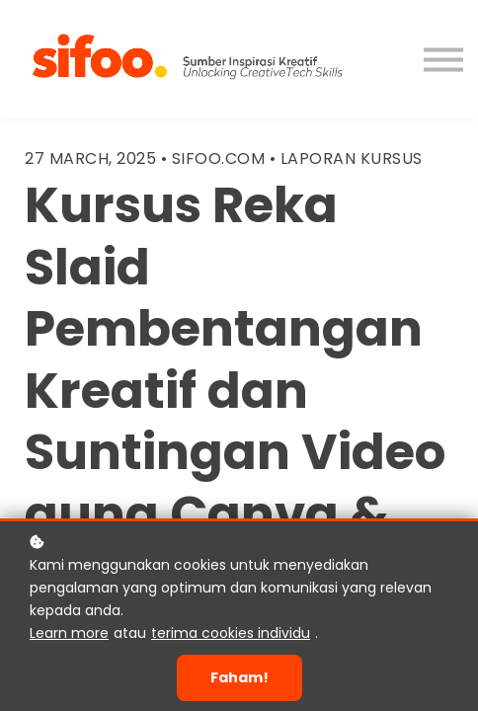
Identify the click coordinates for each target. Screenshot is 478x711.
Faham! (239, 677)
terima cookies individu (230, 633)
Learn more (69, 633)
